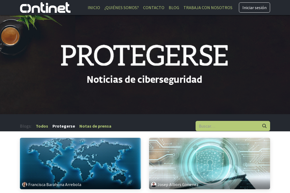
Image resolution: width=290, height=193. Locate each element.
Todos (42, 126)
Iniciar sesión (254, 7)
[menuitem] (94, 7)
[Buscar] (264, 126)
